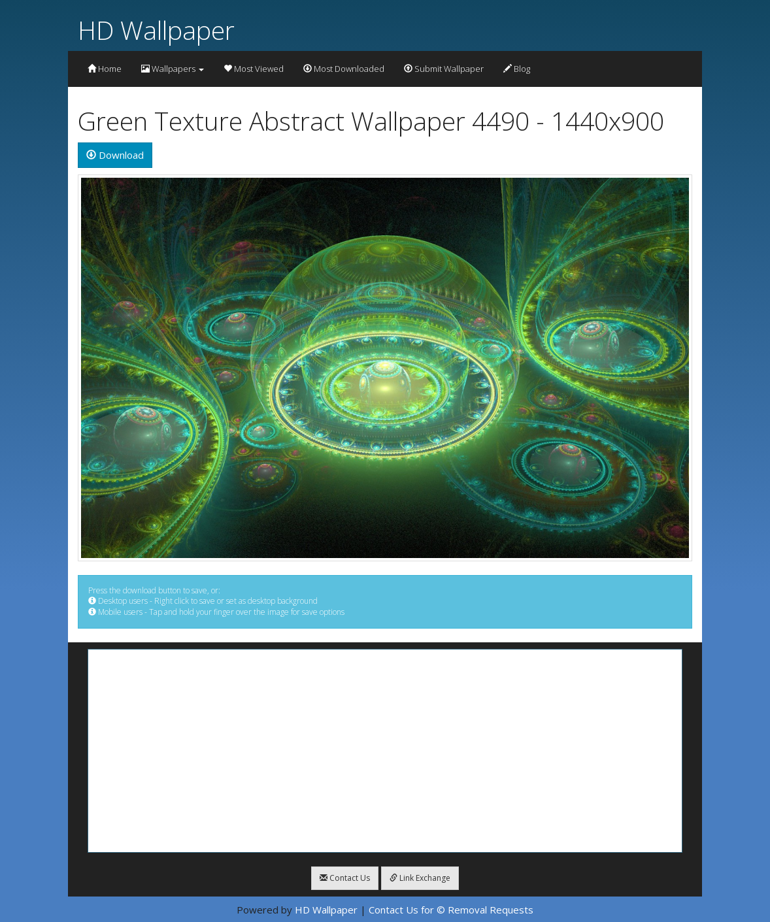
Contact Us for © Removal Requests (451, 909)
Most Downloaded (343, 68)
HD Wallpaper (156, 29)
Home (105, 68)
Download (115, 154)
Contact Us (345, 877)
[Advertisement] (385, 750)
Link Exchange (420, 877)
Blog (516, 68)
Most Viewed (254, 68)
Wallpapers (172, 68)
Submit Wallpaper (444, 68)
